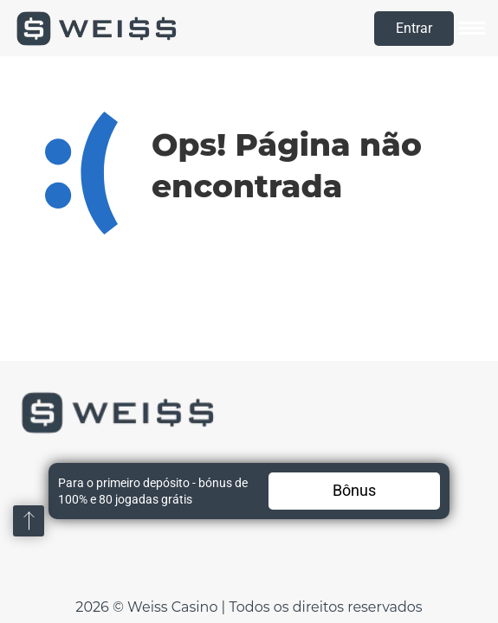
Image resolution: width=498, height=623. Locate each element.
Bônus (354, 490)
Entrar (414, 28)
